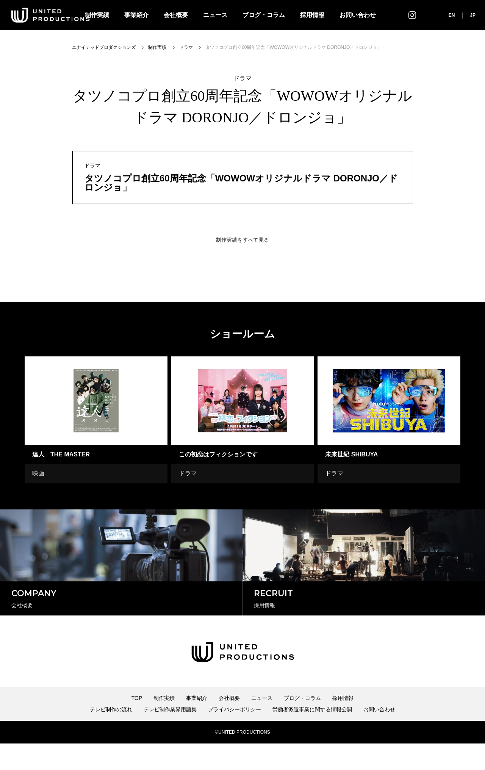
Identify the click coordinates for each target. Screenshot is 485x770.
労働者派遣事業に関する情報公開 (312, 736)
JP (473, 15)
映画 (38, 473)
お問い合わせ (358, 15)
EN (452, 15)
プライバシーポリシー (234, 736)
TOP (136, 724)
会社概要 (176, 15)
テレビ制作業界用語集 (170, 736)
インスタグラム (412, 15)
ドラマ (242, 78)
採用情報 (312, 15)
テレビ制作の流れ (111, 736)
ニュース (215, 15)
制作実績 (164, 724)
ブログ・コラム (263, 15)
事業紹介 (136, 15)
